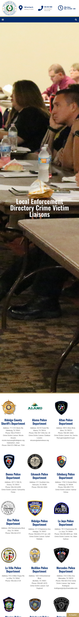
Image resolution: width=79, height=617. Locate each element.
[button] (2, 19)
